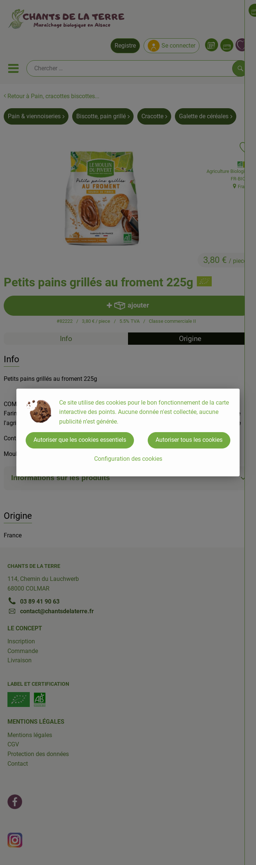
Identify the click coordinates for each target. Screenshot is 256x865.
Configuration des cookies (128, 458)
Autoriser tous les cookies (189, 439)
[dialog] (128, 432)
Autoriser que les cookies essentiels (79, 439)
